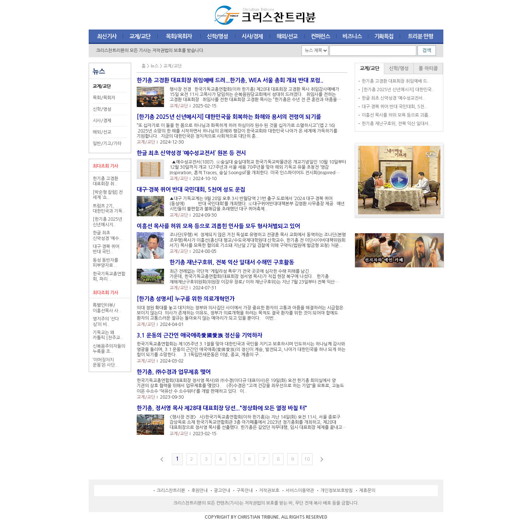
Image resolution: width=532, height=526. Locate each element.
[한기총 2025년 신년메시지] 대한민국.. (398, 89)
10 (307, 459)
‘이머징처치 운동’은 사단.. (105, 362)
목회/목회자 (104, 98)
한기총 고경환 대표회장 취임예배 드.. (396, 81)
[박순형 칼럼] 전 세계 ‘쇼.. (108, 195)
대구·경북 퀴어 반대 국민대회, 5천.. (394, 106)
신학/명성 (399, 68)
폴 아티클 (428, 68)
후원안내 (199, 490)
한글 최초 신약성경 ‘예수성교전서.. (394, 98)
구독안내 (244, 490)
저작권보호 (269, 490)
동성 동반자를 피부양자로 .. (105, 263)
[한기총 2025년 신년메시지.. (107, 222)
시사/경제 (102, 120)
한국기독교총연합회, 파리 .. (109, 276)
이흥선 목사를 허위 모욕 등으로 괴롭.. (396, 115)
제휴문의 (367, 490)
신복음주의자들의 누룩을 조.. (109, 349)
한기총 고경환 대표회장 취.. (105, 181)
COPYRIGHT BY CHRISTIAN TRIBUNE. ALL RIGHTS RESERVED (266, 517)
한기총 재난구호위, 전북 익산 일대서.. (397, 123)
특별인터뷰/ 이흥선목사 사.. (107, 308)
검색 (426, 50)
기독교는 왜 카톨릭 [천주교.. (108, 335)
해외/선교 (102, 132)
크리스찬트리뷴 (171, 490)
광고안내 (222, 490)
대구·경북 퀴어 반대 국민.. (106, 249)
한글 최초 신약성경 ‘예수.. (107, 235)
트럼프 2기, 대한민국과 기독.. (109, 208)
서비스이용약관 (300, 490)
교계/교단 (102, 86)
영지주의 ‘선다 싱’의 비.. (106, 321)
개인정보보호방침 (336, 490)
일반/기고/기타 (107, 143)
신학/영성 (102, 109)
